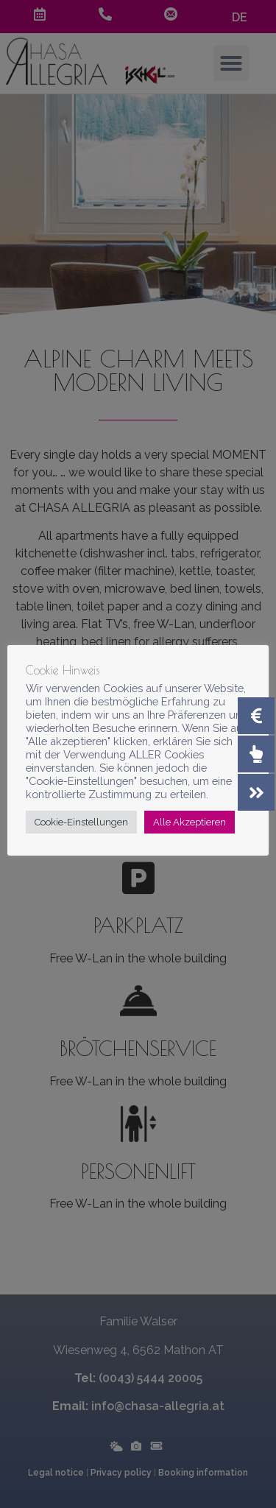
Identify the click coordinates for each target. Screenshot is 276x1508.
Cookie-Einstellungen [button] (81, 822)
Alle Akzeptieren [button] (189, 822)
